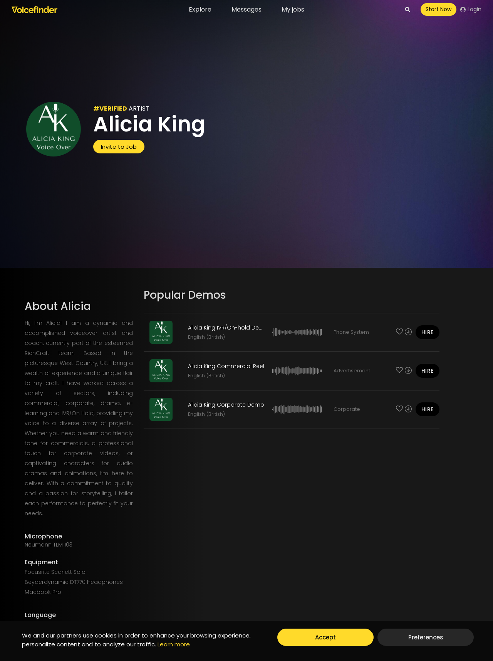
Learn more (174, 644)
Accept (325, 637)
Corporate (347, 409)
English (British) (206, 337)
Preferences (425, 637)
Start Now (438, 9)
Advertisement (352, 370)
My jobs (293, 9)
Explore (200, 9)
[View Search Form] (407, 9)
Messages (246, 9)
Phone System (351, 332)
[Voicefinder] (34, 9)
